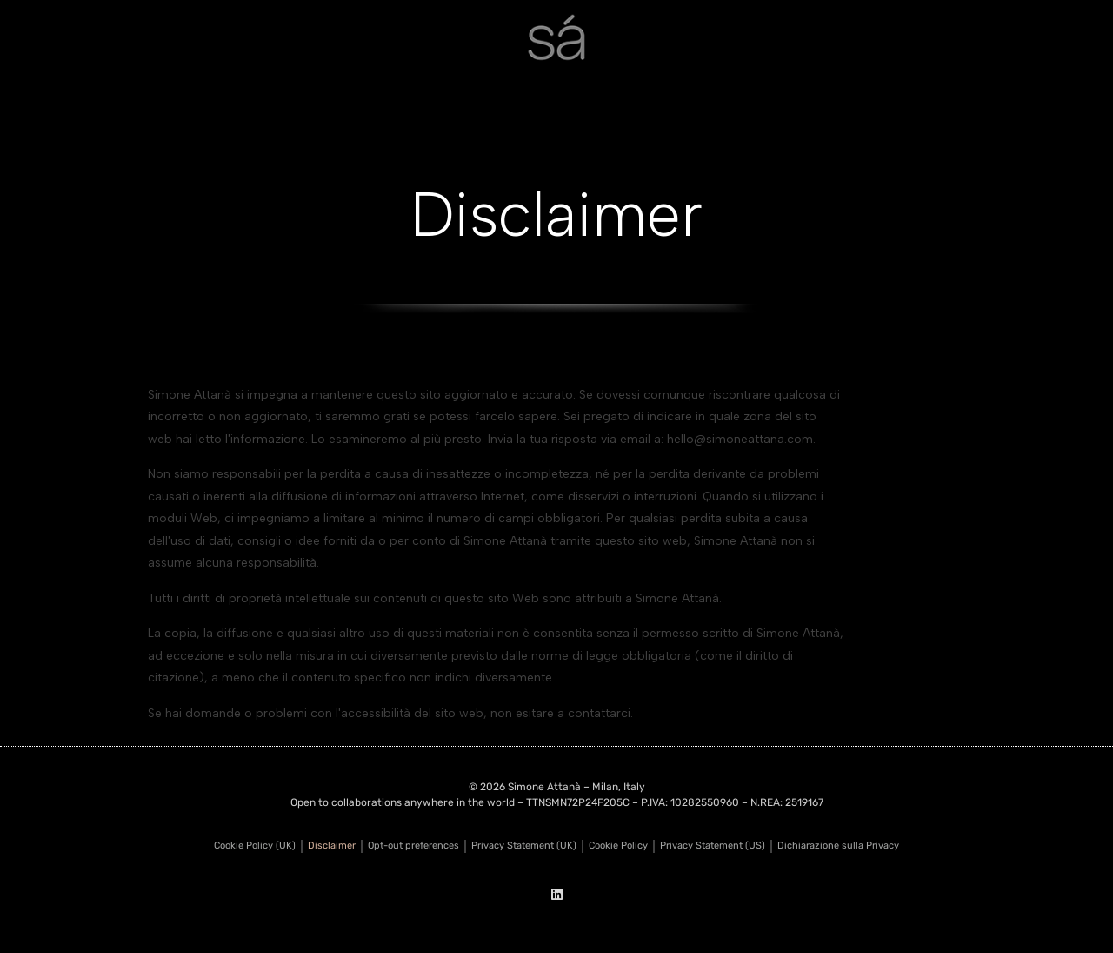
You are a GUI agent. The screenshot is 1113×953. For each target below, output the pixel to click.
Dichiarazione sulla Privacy (838, 845)
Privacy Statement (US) (712, 845)
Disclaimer (332, 845)
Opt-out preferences (413, 845)
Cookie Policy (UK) (255, 845)
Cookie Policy (618, 845)
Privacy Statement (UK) (523, 845)
